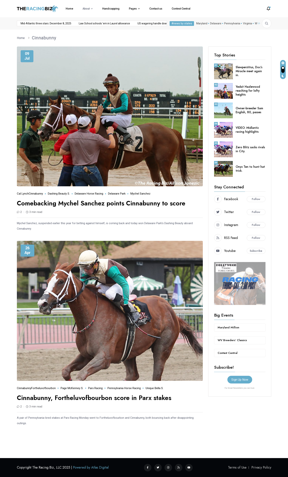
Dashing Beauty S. (59, 193)
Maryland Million (228, 327)
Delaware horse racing (89, 193)
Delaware (215, 23)
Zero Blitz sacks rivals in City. (250, 149)
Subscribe (256, 251)
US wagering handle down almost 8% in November (131, 23)
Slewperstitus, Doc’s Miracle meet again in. (249, 71)
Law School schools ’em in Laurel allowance (68, 23)
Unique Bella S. (154, 388)
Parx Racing (95, 388)
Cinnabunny (44, 37)
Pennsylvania (232, 23)
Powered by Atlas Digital (91, 467)
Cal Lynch (23, 193)
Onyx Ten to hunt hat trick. (250, 169)
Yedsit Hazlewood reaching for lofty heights (248, 91)
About (86, 8)
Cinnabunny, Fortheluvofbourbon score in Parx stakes (94, 397)
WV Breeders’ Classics (232, 340)
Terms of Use (237, 467)
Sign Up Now (239, 379)
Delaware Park (117, 193)
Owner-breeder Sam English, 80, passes (249, 110)
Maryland (201, 23)
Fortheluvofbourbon (43, 388)
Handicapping (111, 8)
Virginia (247, 23)
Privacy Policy (261, 467)
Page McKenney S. (72, 388)
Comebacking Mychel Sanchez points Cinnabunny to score (101, 203)
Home (69, 8)
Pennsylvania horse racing (124, 388)
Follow (256, 199)
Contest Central (181, 8)
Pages (133, 8)
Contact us (155, 8)
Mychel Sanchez (140, 193)
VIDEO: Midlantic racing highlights (247, 130)
